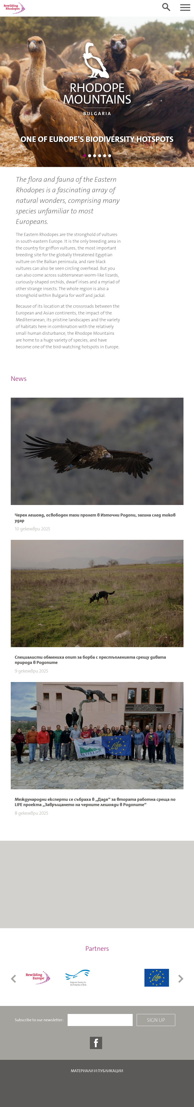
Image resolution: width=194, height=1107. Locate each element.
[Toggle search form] (166, 7)
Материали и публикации (97, 1070)
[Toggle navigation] (185, 8)
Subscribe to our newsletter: (39, 1020)
